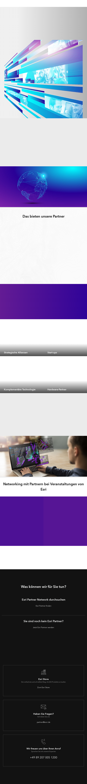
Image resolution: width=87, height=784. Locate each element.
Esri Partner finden (43, 606)
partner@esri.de (43, 722)
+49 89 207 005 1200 (43, 757)
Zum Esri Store (43, 687)
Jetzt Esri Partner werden (43, 627)
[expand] (40, 352)
